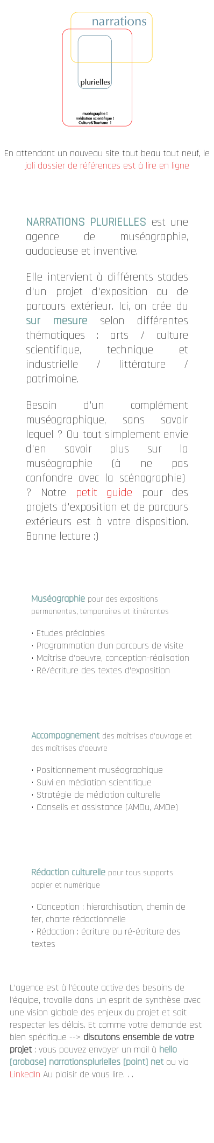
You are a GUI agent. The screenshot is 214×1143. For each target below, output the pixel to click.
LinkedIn (26, 1074)
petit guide (104, 492)
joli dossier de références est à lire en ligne (107, 165)
